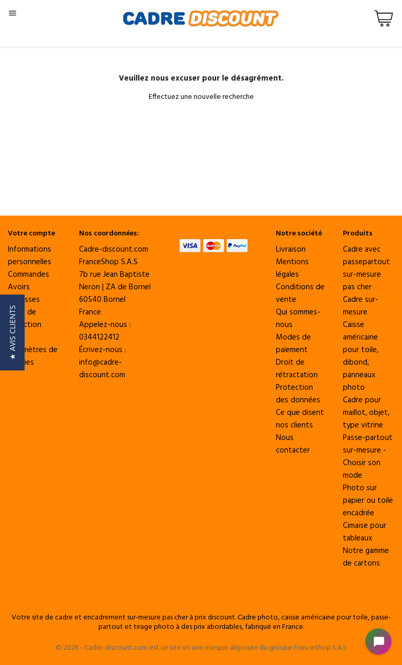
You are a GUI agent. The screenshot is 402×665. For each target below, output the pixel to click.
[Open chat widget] (378, 641)
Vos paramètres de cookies (33, 350)
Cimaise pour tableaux (364, 532)
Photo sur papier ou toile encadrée (368, 501)
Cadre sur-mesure (360, 306)
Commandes (28, 274)
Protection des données (298, 394)
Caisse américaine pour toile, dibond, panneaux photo (360, 356)
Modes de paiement (293, 343)
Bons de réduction (24, 318)
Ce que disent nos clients (300, 419)
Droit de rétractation (297, 368)
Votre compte (31, 234)
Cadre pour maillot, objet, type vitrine (366, 413)
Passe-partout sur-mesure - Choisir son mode (368, 457)
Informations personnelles (29, 255)
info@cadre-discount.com (102, 368)
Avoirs (19, 287)
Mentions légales (292, 268)
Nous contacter (293, 444)
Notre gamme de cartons (366, 557)
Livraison (291, 249)
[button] (12, 332)
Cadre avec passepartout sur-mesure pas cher (366, 268)
